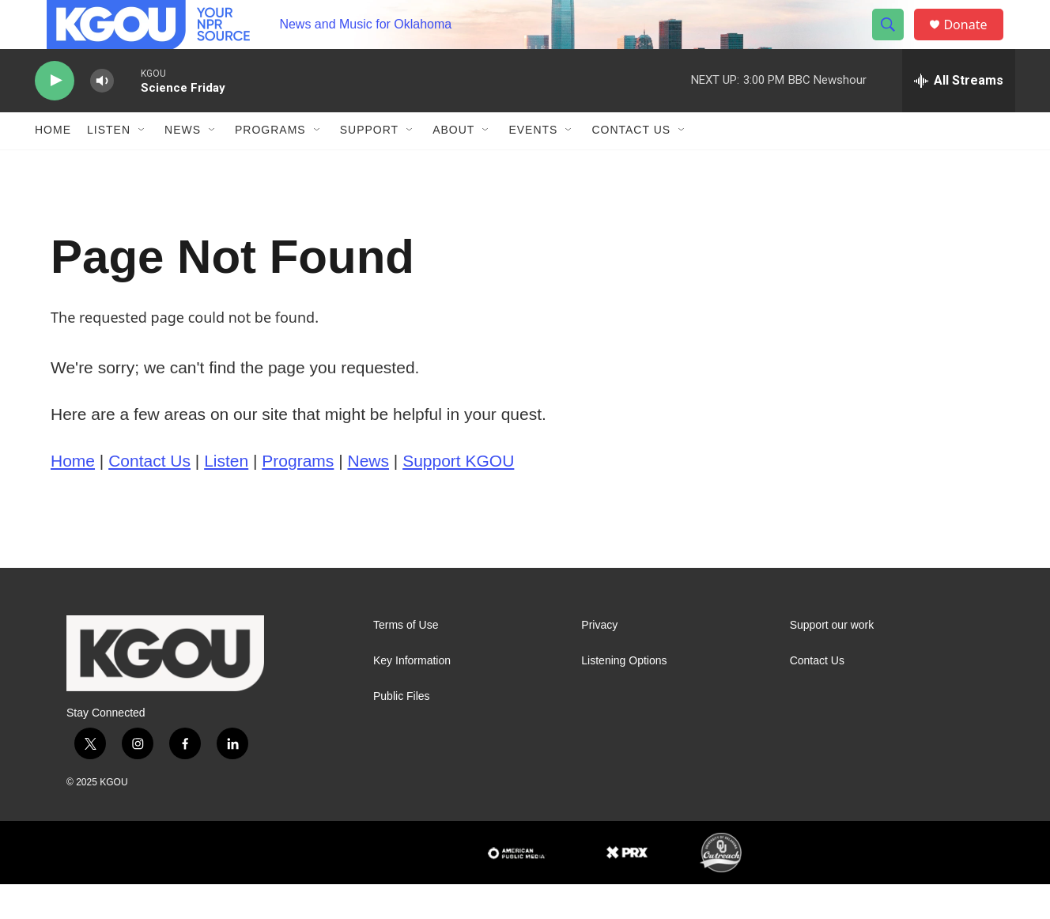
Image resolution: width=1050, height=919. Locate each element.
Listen (108, 164)
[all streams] (958, 114)
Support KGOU (458, 495)
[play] (54, 115)
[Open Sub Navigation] (142, 164)
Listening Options (624, 695)
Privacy (599, 659)
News (182, 164)
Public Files (401, 730)
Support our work (832, 659)
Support (369, 164)
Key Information (412, 695)
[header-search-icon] (895, 42)
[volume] (102, 115)
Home (53, 164)
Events (532, 164)
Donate (974, 41)
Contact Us (630, 164)
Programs (270, 164)
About (453, 164)
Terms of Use (405, 659)
